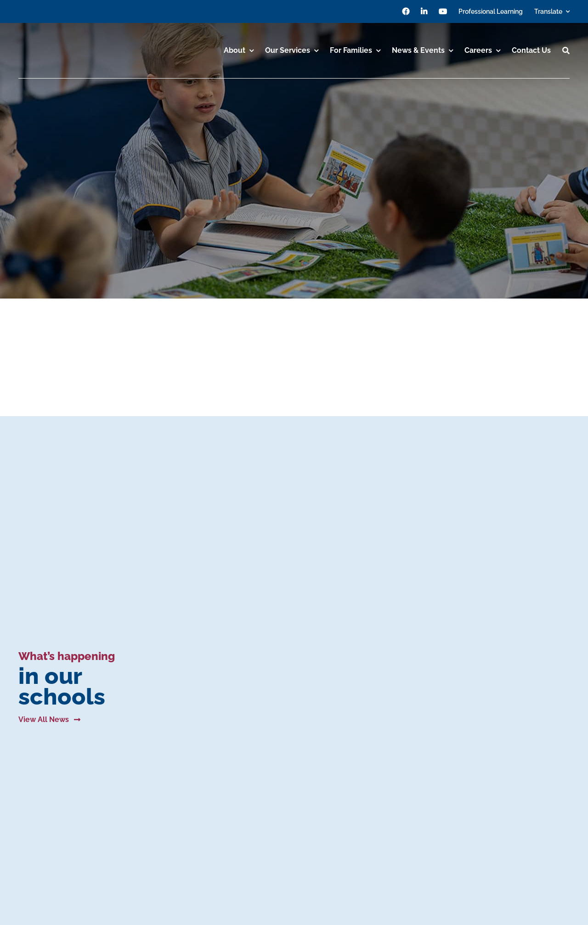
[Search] (566, 50)
